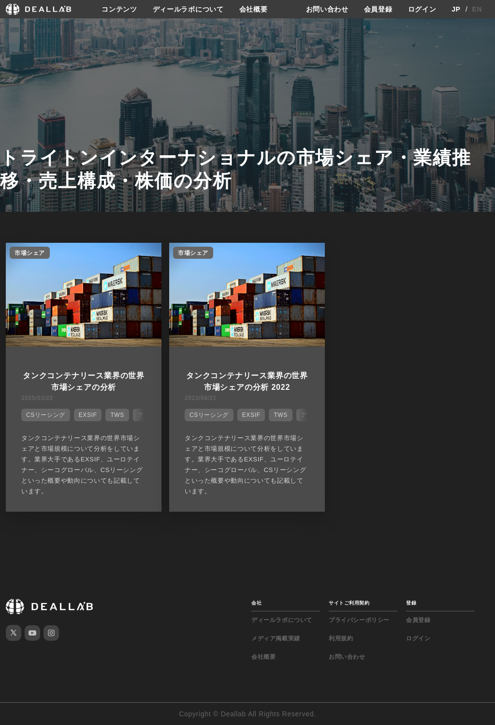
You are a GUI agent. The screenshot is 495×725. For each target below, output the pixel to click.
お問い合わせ (327, 9)
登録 (411, 603)
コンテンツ (119, 9)
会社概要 (253, 9)
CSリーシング (45, 415)
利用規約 (341, 638)
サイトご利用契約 (349, 603)
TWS (117, 415)
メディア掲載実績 (275, 638)
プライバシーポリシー (359, 620)
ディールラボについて (188, 9)
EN (477, 9)
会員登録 (378, 9)
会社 (256, 603)
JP (456, 9)
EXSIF (88, 415)
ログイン (422, 9)
